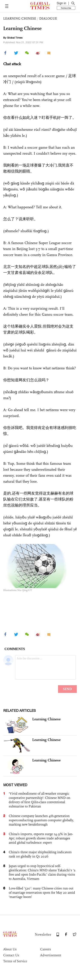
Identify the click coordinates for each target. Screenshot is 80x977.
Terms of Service (15, 961)
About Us (10, 949)
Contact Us (11, 955)
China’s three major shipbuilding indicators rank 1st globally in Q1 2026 (40, 854)
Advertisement (50, 955)
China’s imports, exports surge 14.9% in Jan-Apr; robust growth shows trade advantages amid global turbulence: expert (41, 838)
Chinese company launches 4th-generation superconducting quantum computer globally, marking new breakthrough (41, 820)
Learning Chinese (46, 719)
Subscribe (66, 8)
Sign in (61, 3)
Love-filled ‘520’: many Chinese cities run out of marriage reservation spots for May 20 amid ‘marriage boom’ (42, 892)
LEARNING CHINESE (19, 18)
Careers (45, 949)
